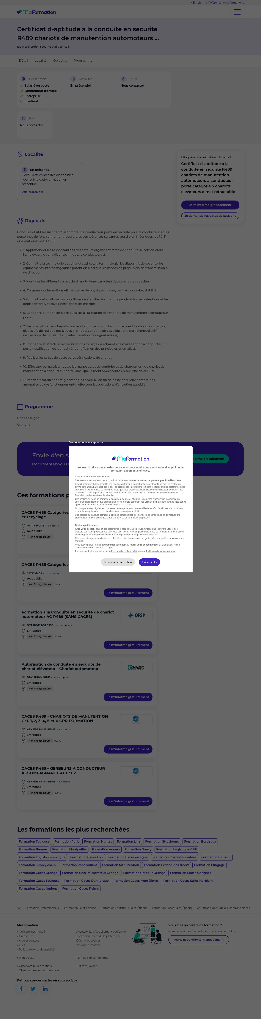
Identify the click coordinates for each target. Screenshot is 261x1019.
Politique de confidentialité (124, 551)
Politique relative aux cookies (160, 551)
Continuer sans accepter (86, 442)
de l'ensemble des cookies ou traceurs (113, 484)
